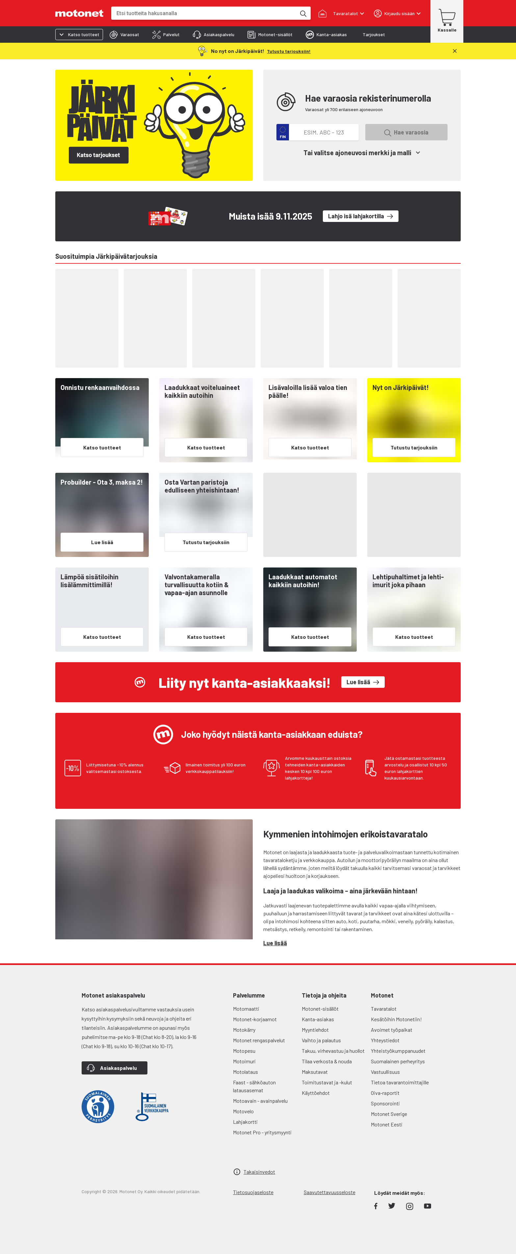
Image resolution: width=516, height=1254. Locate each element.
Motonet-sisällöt (320, 1008)
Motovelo (243, 1111)
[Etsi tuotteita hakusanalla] (302, 13)
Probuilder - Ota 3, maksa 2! (102, 482)
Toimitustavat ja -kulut (327, 1082)
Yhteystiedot (385, 1040)
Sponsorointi (385, 1103)
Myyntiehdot (315, 1029)
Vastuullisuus (385, 1072)
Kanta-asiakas (318, 1019)
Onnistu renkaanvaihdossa (100, 387)
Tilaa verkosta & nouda (327, 1061)
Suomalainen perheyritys (398, 1061)
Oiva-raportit (385, 1093)
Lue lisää (275, 943)
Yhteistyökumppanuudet (398, 1051)
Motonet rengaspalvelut (259, 1040)
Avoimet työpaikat (391, 1029)
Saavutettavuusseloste (329, 1192)
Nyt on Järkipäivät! (401, 387)
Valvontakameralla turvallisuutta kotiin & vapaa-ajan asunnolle (197, 584)
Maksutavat (315, 1072)
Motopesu (244, 1051)
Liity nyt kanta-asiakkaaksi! (245, 682)
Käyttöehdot (316, 1093)
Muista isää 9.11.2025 (270, 216)
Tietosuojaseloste (253, 1192)
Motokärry (244, 1029)
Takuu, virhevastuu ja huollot (333, 1051)
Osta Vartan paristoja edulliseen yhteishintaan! (202, 486)
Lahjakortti (245, 1122)
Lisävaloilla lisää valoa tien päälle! (308, 391)
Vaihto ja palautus (321, 1040)
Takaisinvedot (259, 1172)
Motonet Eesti (386, 1124)
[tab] (124, 34)
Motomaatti (246, 1008)
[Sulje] (455, 51)
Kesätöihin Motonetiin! (396, 1019)
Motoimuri (244, 1061)
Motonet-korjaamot (255, 1019)
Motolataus (245, 1072)
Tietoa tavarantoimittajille (400, 1082)
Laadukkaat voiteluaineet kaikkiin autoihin (202, 391)
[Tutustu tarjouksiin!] (289, 51)
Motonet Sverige (389, 1114)
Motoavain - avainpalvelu (260, 1100)
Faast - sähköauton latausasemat (254, 1086)
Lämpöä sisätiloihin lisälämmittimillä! (89, 581)
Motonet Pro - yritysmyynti (262, 1132)
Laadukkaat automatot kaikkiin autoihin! (303, 581)
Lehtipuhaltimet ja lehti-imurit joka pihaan (408, 581)
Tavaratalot (384, 1008)
